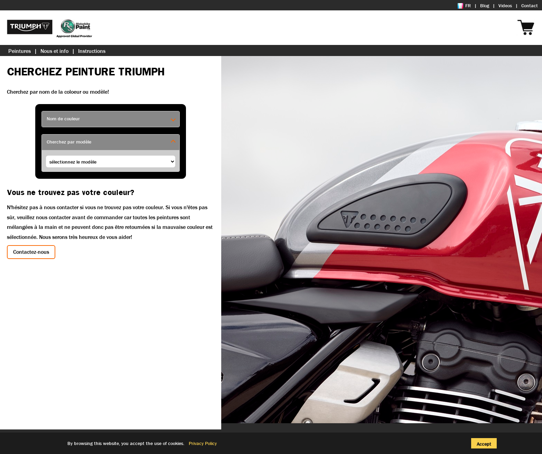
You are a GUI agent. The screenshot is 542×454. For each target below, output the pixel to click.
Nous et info (54, 51)
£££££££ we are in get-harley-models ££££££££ (110, 161)
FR (464, 5)
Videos (505, 5)
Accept (484, 444)
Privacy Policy (203, 443)
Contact (529, 5)
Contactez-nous (31, 252)
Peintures (19, 51)
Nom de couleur (63, 118)
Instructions (91, 51)
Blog (484, 5)
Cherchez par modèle (69, 142)
